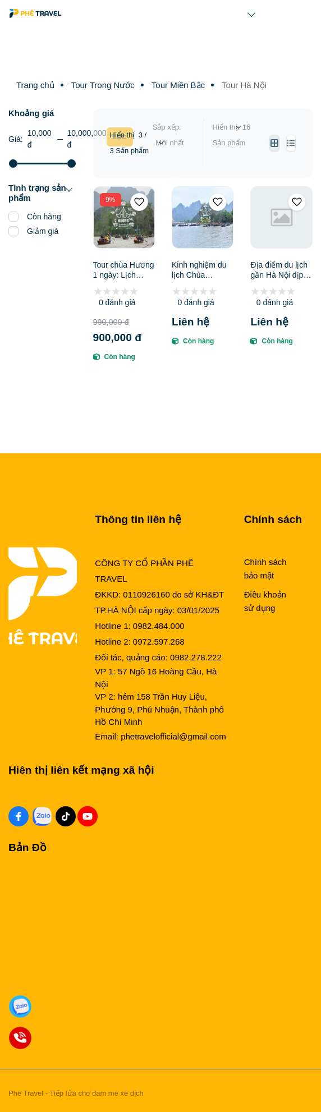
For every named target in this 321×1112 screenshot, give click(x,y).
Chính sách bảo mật (265, 568)
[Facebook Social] (18, 816)
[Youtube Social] (87, 816)
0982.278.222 (196, 657)
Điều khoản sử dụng (265, 601)
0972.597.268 (159, 641)
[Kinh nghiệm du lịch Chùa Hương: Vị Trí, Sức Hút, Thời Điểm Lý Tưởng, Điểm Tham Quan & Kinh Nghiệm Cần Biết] (202, 217)
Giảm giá (42, 231)
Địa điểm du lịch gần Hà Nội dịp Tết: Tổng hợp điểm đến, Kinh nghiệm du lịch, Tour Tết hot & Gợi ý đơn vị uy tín (279, 270)
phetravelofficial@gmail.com (173, 736)
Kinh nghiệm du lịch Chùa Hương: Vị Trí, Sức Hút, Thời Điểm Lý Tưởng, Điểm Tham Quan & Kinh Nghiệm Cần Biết (202, 270)
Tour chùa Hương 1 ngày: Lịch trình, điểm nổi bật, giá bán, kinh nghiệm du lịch (123, 270)
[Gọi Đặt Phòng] (20, 1038)
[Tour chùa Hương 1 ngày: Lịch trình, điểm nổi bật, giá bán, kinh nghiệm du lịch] (124, 217)
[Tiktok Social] (66, 816)
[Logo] (35, 13)
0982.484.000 (159, 626)
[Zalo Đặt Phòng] (20, 1006)
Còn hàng (44, 216)
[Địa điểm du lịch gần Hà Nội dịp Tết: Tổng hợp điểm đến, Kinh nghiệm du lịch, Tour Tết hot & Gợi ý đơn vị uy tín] (281, 217)
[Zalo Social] (42, 816)
